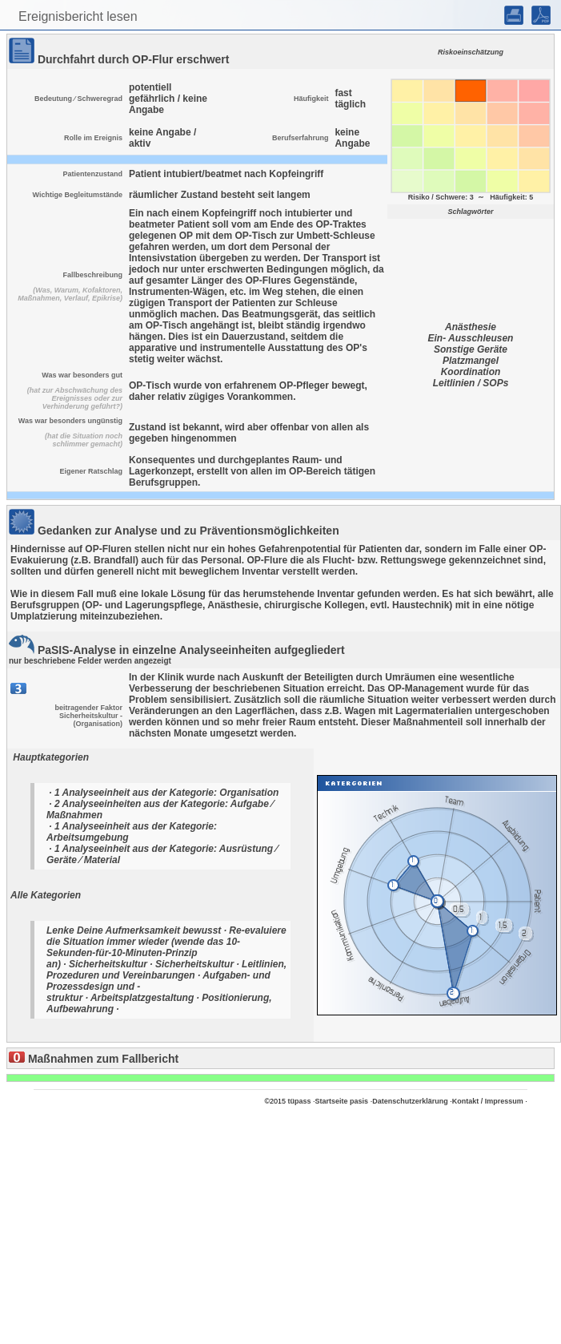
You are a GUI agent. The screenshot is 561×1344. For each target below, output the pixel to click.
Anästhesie (470, 327)
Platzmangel (471, 360)
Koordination (471, 371)
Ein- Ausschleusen (471, 338)
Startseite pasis (342, 1101)
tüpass (299, 1101)
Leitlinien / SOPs (471, 383)
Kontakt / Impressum (487, 1101)
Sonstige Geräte (470, 349)
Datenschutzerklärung (410, 1101)
